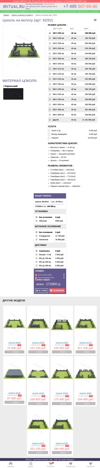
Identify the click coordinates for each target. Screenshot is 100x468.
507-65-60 (80, 6)
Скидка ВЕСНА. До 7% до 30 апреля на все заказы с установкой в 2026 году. (50, 1)
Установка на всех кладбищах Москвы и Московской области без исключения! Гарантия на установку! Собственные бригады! (50, 12)
